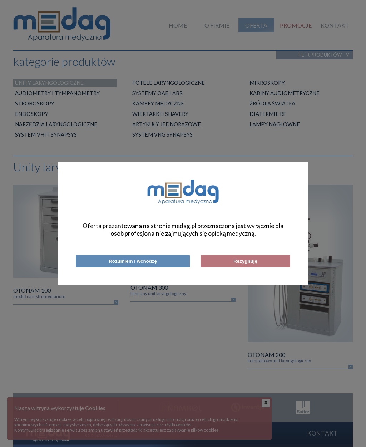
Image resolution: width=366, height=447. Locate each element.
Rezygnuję (245, 261)
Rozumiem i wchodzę (133, 261)
